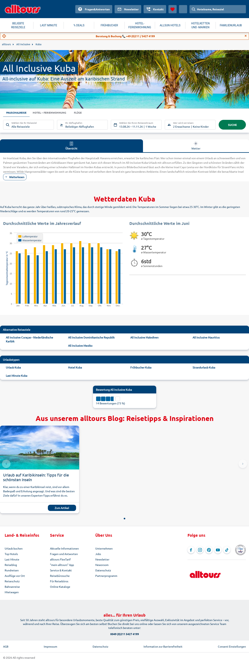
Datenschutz (103, 570)
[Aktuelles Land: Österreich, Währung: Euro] (183, 9)
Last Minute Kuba (16, 375)
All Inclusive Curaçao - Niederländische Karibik (29, 339)
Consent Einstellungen (232, 646)
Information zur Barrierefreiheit (163, 646)
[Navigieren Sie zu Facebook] (191, 549)
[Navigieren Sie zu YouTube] (217, 549)
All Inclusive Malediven (144, 337)
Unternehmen (104, 548)
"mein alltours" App (62, 565)
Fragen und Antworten (64, 554)
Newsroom (102, 565)
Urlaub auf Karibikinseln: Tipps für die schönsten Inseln (36, 477)
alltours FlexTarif (60, 559)
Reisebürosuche (60, 575)
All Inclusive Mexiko (80, 345)
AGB (5, 646)
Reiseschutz (12, 581)
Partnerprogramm (106, 575)
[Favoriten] (172, 9)
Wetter (195, 145)
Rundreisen (12, 570)
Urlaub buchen (14, 548)
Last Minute (12, 559)
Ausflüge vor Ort (15, 575)
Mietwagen (12, 592)
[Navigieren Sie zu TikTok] (226, 549)
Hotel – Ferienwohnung (51, 113)
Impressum (50, 646)
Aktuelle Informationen (64, 548)
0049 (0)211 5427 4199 (124, 634)
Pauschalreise (17, 113)
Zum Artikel (62, 508)
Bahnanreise (12, 586)
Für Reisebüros (59, 581)
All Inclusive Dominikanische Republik (91, 337)
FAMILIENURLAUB (231, 25)
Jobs (98, 554)
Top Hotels (11, 554)
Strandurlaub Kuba (204, 367)
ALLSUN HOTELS (170, 25)
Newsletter (102, 559)
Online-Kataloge (60, 586)
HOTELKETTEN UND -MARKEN (200, 25)
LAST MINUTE (48, 25)
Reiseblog (11, 565)
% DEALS (79, 25)
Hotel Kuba (75, 367)
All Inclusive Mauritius (206, 337)
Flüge (81, 113)
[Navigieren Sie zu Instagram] (199, 549)
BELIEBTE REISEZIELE (18, 25)
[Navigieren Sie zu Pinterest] (208, 549)
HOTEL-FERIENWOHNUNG (139, 25)
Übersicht (71, 145)
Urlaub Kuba (13, 367)
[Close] (245, 36)
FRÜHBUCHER (109, 25)
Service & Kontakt (61, 570)
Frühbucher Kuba (140, 367)
